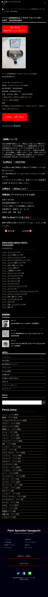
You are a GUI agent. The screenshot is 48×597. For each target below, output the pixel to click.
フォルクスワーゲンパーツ (12, 420)
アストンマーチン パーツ (12, 496)
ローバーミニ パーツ (10, 485)
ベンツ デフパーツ (8, 289)
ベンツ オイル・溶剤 (9, 268)
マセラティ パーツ (9, 461)
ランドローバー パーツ (11, 476)
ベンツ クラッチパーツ (9, 283)
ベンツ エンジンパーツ (9, 252)
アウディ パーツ (9, 423)
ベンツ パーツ (8, 415)
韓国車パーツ (7, 511)
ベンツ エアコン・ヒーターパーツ (13, 294)
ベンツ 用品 (6, 307)
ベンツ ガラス (7, 302)
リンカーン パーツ (9, 447)
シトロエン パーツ (9, 470)
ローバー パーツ (9, 479)
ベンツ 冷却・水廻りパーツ (11, 265)
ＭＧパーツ (6, 491)
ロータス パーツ (9, 482)
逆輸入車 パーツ (9, 514)
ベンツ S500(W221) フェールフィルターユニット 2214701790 (27, 335)
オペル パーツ (8, 432)
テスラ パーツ (8, 450)
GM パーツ (7, 444)
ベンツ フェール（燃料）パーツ (12, 262)
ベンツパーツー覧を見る (11, 125)
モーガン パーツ (9, 502)
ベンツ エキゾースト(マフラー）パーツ (14, 260)
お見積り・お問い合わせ (14, 117)
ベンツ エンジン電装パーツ (11, 255)
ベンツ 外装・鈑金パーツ (10, 296)
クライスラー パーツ (10, 441)
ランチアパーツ (8, 464)
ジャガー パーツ (9, 488)
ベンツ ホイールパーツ (9, 281)
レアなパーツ (7, 517)
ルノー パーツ (8, 473)
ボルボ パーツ (8, 505)
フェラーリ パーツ (9, 458)
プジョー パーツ (9, 467)
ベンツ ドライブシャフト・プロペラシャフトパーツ (18, 291)
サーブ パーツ (8, 508)
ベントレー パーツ (9, 494)
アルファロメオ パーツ (11, 453)
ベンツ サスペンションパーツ (11, 273)
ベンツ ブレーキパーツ (9, 278)
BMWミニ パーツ (9, 429)
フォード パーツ (9, 438)
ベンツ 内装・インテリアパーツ (12, 304)
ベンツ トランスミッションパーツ (13, 286)
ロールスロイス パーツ (11, 499)
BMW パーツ (7, 418)
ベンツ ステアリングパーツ (11, 275)
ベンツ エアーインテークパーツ (12, 257)
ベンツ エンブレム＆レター (11, 299)
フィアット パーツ (9, 456)
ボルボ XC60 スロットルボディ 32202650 (24, 323)
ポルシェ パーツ (8, 426)
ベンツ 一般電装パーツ (9, 270)
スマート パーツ (9, 435)
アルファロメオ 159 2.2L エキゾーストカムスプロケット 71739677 (28, 345)
